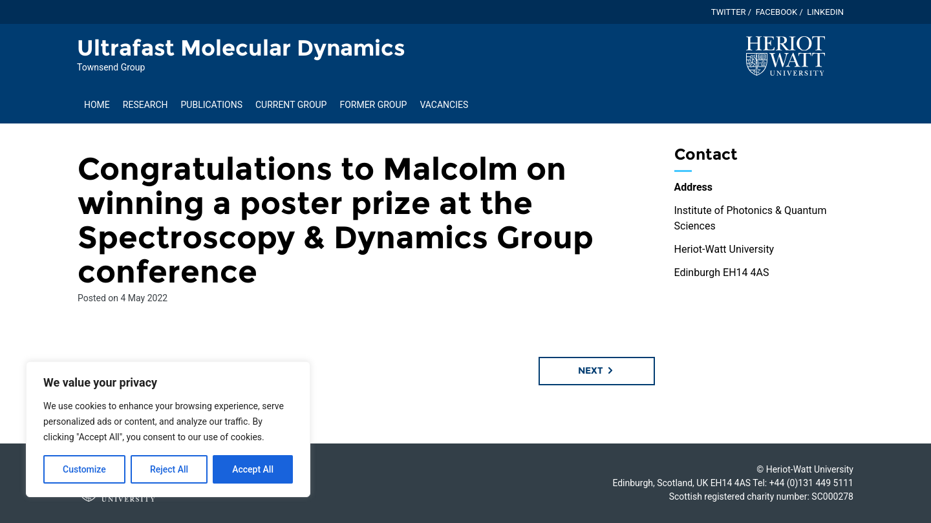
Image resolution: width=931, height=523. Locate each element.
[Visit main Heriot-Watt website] (785, 55)
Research (145, 105)
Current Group (290, 105)
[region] (168, 429)
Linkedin (825, 12)
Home (97, 105)
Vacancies (444, 105)
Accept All (252, 469)
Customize (84, 469)
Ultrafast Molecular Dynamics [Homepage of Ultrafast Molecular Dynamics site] (241, 47)
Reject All (169, 469)
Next (596, 370)
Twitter (728, 12)
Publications (211, 105)
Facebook (777, 12)
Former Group (373, 105)
